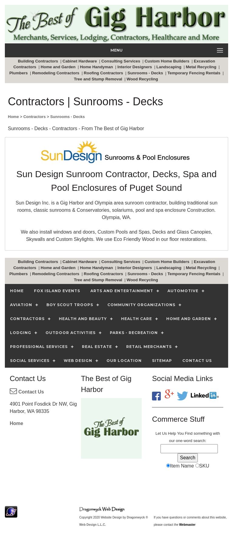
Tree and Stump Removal (98, 79)
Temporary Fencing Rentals (194, 73)
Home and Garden (59, 67)
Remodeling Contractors (56, 73)
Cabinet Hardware (80, 61)
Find (188, 433)
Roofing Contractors (104, 73)
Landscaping (170, 67)
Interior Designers (135, 67)
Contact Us (27, 391)
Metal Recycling (201, 67)
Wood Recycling (143, 79)
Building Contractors (38, 61)
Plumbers (19, 73)
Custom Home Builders (168, 61)
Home (16, 423)
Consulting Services (121, 61)
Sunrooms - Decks (145, 73)
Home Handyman (97, 67)
